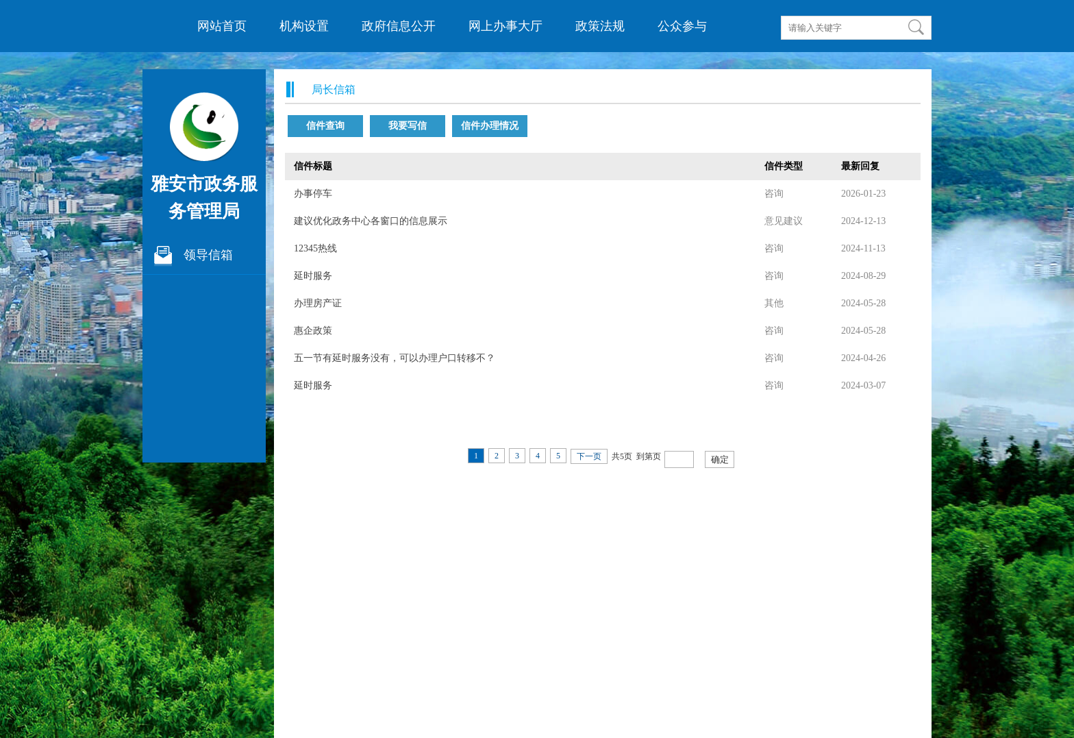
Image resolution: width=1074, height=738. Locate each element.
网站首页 (222, 26)
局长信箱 (333, 89)
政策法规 (600, 26)
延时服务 (313, 276)
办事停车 (313, 193)
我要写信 (407, 126)
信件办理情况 (490, 126)
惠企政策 (313, 330)
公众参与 (682, 26)
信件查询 (325, 126)
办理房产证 (318, 303)
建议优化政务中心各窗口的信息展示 (370, 221)
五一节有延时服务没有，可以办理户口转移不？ (394, 358)
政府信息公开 (399, 26)
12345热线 (315, 248)
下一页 (589, 456)
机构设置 (304, 26)
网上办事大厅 (505, 26)
